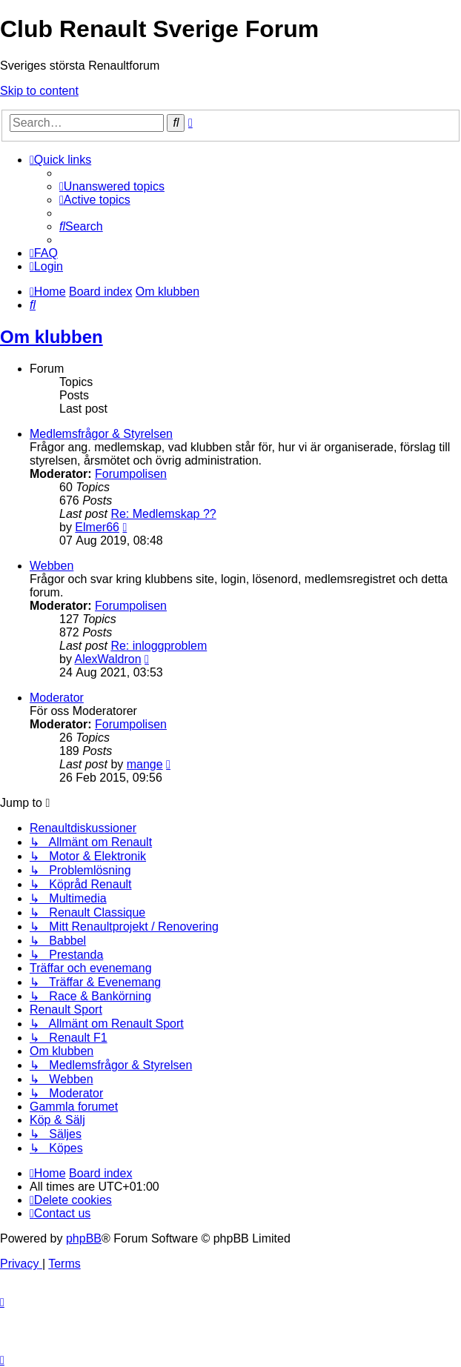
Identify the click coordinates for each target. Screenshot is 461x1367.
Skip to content (39, 90)
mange (145, 764)
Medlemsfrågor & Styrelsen (101, 434)
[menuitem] (112, 186)
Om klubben (51, 337)
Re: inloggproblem (158, 645)
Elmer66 (97, 527)
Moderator (57, 697)
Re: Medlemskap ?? (163, 514)
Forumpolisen (131, 474)
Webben (51, 565)
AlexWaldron (107, 659)
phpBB (84, 1238)
